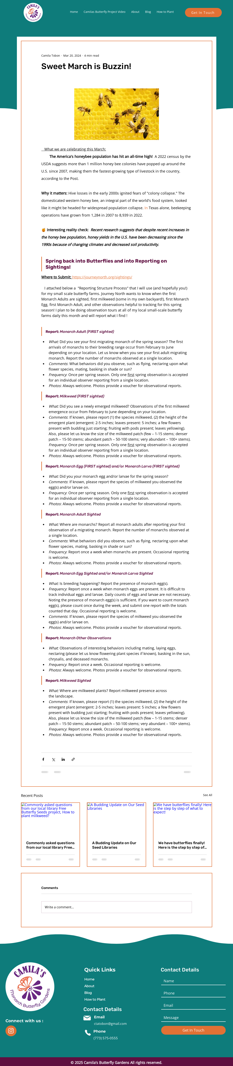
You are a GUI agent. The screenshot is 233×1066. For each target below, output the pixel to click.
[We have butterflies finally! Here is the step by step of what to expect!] (182, 819)
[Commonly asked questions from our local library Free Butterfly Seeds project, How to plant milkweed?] (50, 819)
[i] (10, 1030)
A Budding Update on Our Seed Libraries (114, 845)
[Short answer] (192, 1017)
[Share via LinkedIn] (63, 759)
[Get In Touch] (203, 12)
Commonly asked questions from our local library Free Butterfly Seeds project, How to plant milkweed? (50, 845)
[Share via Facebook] (43, 759)
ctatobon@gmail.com (110, 1023)
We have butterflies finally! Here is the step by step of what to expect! (181, 845)
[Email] (192, 1005)
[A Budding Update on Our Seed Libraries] (116, 819)
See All (207, 795)
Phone (99, 1031)
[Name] (192, 981)
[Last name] (192, 993)
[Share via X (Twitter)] (53, 759)
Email (100, 1017)
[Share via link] (73, 759)
